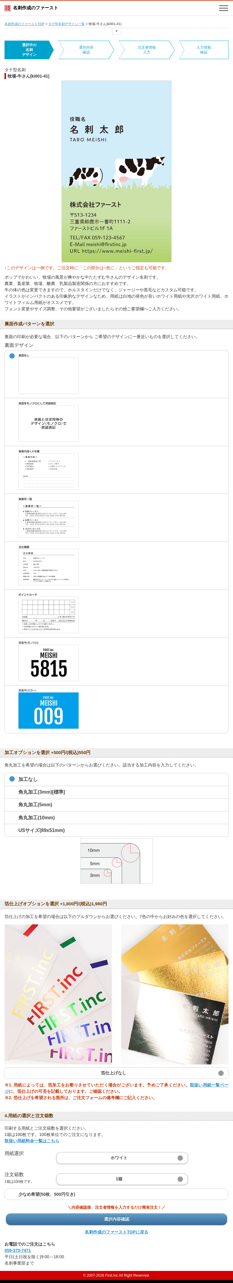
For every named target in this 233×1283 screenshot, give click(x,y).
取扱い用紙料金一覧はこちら (32, 1140)
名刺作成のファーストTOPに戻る (116, 1232)
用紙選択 (14, 1153)
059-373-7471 (18, 1250)
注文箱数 (19, 1178)
